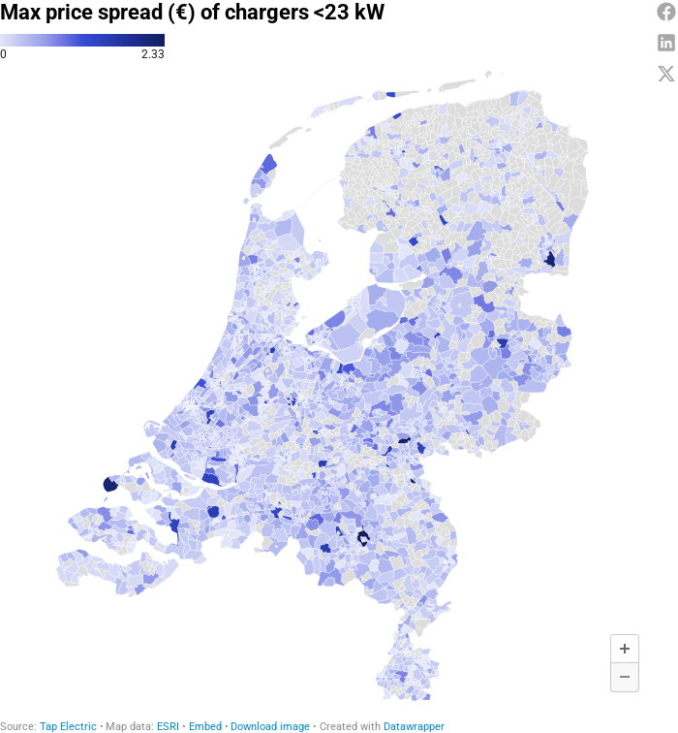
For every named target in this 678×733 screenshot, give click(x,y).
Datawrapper (414, 726)
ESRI (168, 726)
